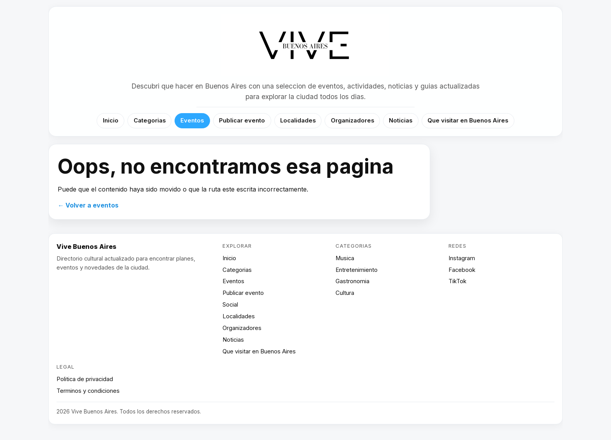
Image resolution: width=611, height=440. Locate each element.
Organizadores (352, 120)
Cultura (345, 292)
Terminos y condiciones (88, 390)
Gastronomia (352, 281)
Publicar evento (242, 120)
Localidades (298, 120)
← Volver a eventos (88, 205)
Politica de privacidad (85, 379)
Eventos (192, 120)
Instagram (462, 258)
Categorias (150, 120)
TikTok (457, 281)
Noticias (400, 120)
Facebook (462, 269)
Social (230, 304)
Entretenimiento (357, 269)
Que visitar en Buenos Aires (467, 120)
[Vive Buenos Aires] (305, 46)
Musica (345, 258)
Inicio (110, 120)
